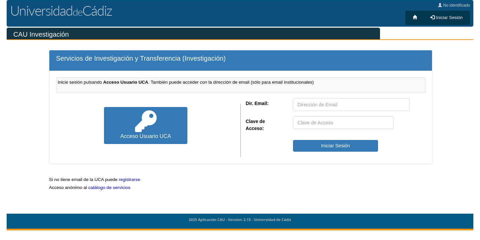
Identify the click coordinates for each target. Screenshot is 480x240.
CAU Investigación (41, 34)
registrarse (129, 179)
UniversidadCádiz (61, 10)
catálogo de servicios (109, 187)
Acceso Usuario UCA (145, 125)
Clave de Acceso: (255, 125)
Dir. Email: (257, 103)
